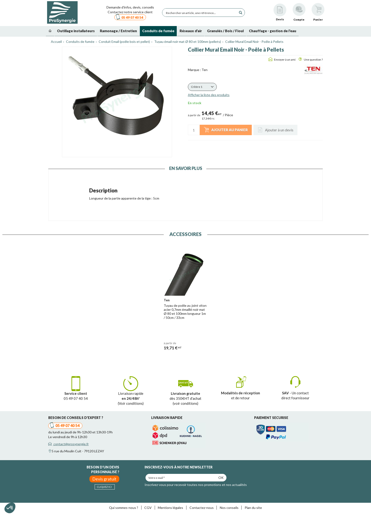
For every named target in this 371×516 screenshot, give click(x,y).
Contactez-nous (202, 508)
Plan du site (253, 508)
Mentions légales (170, 508)
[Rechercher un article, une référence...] (200, 13)
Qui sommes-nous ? (123, 508)
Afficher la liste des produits (209, 95)
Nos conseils (229, 508)
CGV (148, 508)
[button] (202, 87)
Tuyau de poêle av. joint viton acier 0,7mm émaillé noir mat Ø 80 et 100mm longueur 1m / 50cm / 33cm (185, 311)
